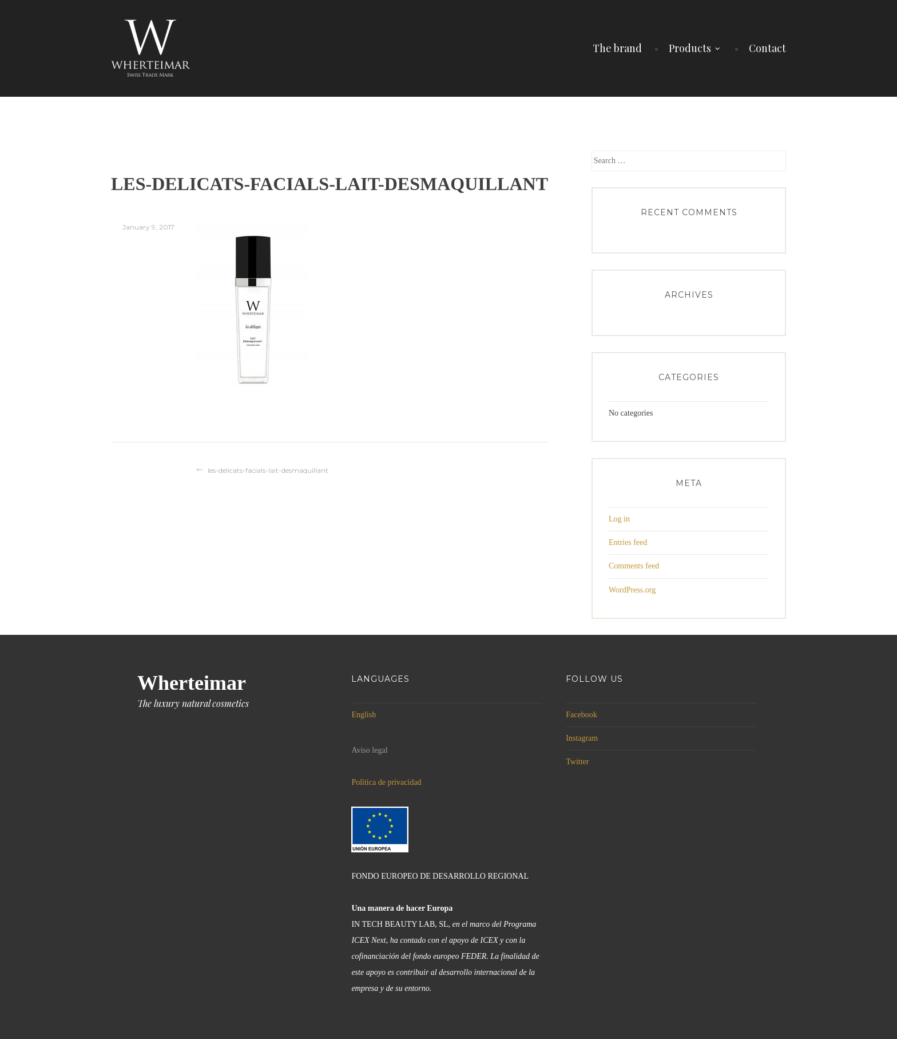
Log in (619, 519)
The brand (617, 48)
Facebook (581, 714)
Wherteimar (191, 682)
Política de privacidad (386, 782)
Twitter (577, 761)
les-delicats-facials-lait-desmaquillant (268, 470)
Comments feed (634, 566)
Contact (767, 48)
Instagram (582, 738)
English (363, 714)
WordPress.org (632, 590)
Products (690, 48)
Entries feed (628, 542)
